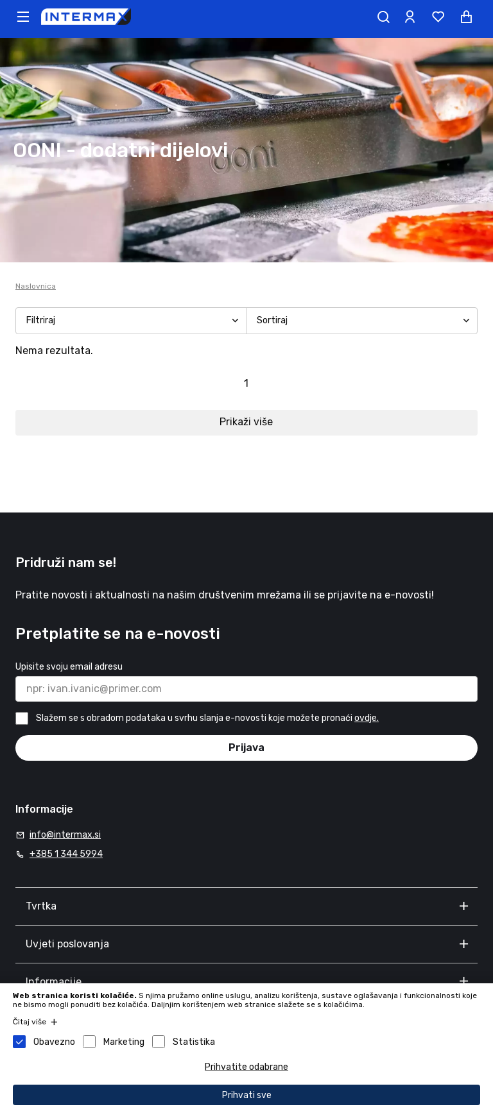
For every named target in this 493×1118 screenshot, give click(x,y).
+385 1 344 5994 (66, 854)
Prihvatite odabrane (246, 1067)
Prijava (246, 747)
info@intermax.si (65, 834)
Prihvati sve (247, 1095)
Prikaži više (246, 422)
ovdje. (366, 718)
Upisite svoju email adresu (69, 666)
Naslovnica (35, 286)
